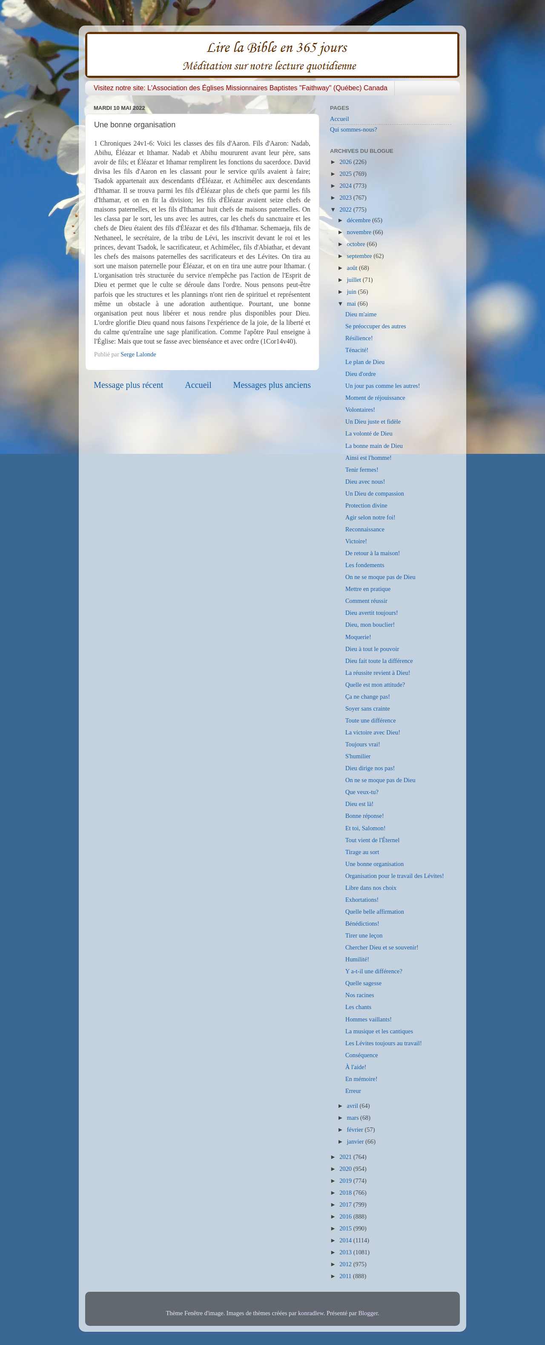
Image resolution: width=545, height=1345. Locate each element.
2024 (346, 185)
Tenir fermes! (362, 469)
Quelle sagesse (363, 983)
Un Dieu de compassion (374, 493)
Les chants (358, 1007)
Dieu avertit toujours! (371, 612)
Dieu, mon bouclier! (370, 624)
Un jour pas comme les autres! (382, 385)
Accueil (198, 385)
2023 (346, 197)
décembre (360, 220)
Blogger (368, 1313)
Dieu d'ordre (360, 373)
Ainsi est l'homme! (368, 457)
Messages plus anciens (272, 385)
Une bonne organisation (374, 863)
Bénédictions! (362, 923)
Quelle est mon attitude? (375, 684)
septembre (360, 255)
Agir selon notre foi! (370, 517)
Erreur (353, 1090)
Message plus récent (128, 385)
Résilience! (359, 338)
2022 (346, 209)
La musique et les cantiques (379, 1031)
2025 (346, 173)
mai (352, 303)
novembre (360, 232)
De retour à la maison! (372, 553)
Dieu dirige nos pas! (370, 768)
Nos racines (359, 995)
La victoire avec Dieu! (372, 732)
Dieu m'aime (360, 314)
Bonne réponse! (364, 815)
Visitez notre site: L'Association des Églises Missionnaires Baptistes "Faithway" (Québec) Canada (240, 88)
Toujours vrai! (362, 744)
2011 (346, 1276)
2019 (346, 1180)
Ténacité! (356, 350)
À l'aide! (355, 1067)
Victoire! (356, 541)
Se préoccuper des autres (375, 326)
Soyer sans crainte (367, 708)
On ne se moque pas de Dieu (380, 577)
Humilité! (357, 959)
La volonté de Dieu (369, 433)
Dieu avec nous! (365, 481)
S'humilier (357, 756)
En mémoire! (361, 1078)
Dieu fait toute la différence (379, 660)
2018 (346, 1192)
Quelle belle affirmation (374, 911)
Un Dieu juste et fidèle (373, 421)
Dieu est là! (359, 803)
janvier (356, 1141)
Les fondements (364, 565)
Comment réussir (366, 600)
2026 (346, 161)
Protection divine (366, 505)
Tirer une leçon (363, 935)
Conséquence (361, 1055)
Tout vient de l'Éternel (372, 840)
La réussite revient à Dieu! (377, 672)
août (353, 267)
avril (353, 1105)
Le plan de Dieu (364, 361)
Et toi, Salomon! (365, 828)
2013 (346, 1252)
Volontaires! (360, 409)
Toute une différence (370, 720)
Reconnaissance (364, 529)
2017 (346, 1204)
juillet (355, 279)
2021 (346, 1156)
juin (352, 291)
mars (354, 1117)
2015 (346, 1228)
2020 (346, 1168)
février (356, 1129)
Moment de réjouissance (375, 397)
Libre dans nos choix (370, 887)
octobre (357, 244)
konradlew (311, 1313)
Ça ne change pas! (367, 696)
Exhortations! (362, 899)
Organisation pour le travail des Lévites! (394, 875)
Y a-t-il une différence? (373, 971)
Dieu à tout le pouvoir (372, 648)
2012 (346, 1264)
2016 (346, 1216)
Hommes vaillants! (368, 1019)
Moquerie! (358, 637)
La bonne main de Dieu (374, 445)
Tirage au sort (362, 852)
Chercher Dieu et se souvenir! (382, 947)
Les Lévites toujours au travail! (383, 1043)
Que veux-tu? (362, 792)
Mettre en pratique (367, 588)
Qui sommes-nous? (353, 129)
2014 (346, 1240)
